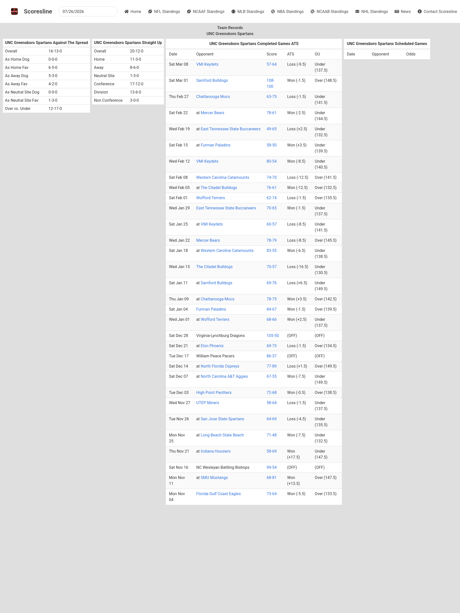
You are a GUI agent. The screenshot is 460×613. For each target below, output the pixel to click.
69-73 (271, 345)
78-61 (271, 112)
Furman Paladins (215, 145)
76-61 (271, 187)
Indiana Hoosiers (215, 451)
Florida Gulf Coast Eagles (218, 493)
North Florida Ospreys (220, 366)
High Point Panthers (213, 392)
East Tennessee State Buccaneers (231, 129)
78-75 (271, 299)
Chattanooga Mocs (213, 96)
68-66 (271, 319)
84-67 (271, 309)
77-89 (271, 366)
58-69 (271, 451)
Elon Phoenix (212, 345)
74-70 (271, 177)
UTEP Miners (207, 402)
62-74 (271, 197)
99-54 (271, 467)
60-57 (271, 224)
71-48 (271, 435)
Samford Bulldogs (212, 80)
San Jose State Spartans (222, 419)
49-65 (271, 129)
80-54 (271, 161)
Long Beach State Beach (222, 435)
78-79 (271, 240)
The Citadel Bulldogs (219, 187)
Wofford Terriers (210, 197)
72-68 (271, 392)
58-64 (271, 402)
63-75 (271, 96)
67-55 (271, 376)
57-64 (271, 64)
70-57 (271, 266)
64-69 (271, 419)
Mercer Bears (212, 112)
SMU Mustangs (214, 477)
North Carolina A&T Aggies (224, 376)
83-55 (271, 250)
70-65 (271, 208)
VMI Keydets (207, 64)
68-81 (271, 477)
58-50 (271, 145)
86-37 (271, 356)
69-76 (271, 283)
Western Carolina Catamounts (222, 177)
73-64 (271, 493)
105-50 (273, 335)
